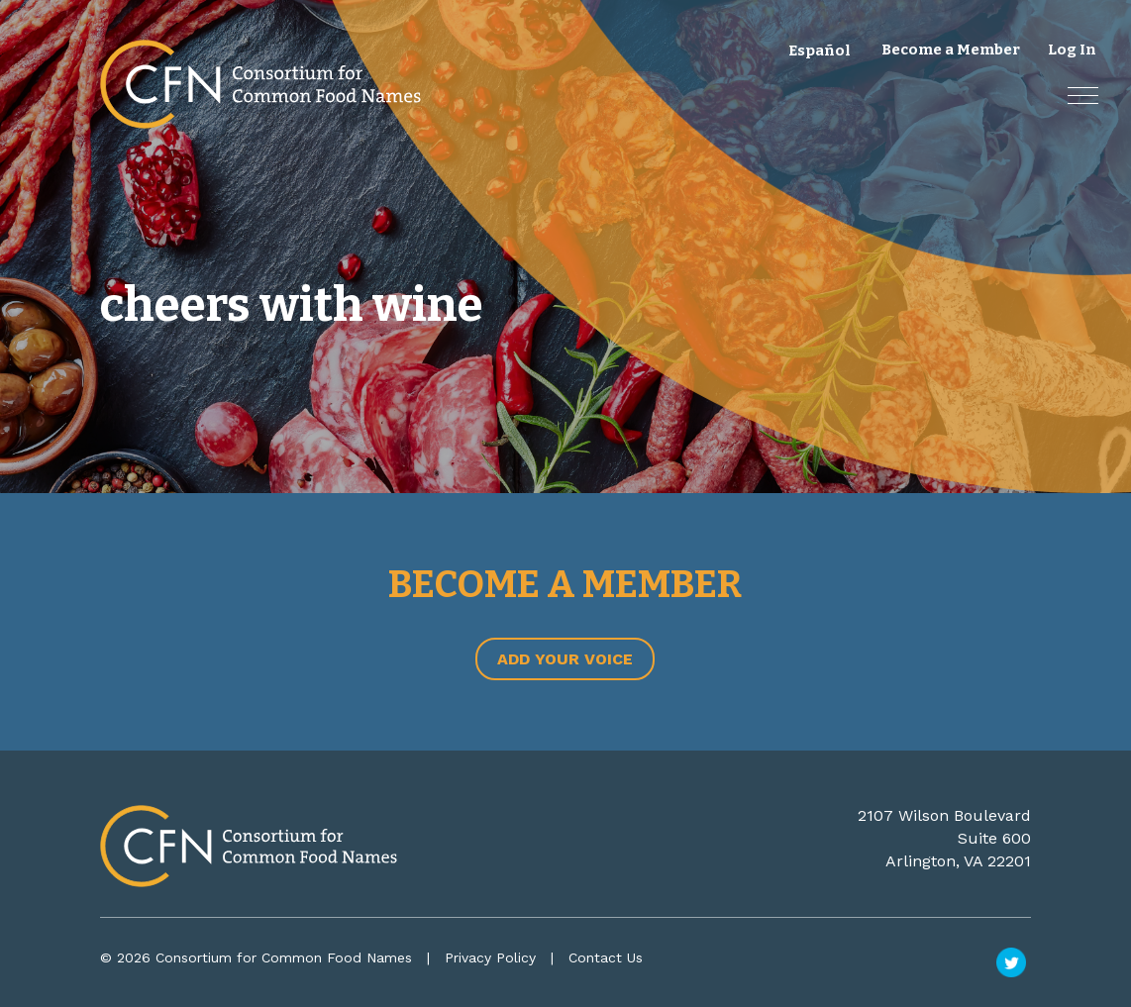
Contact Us (605, 957)
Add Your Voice (565, 659)
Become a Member (950, 49)
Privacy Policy (490, 957)
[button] (1083, 95)
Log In (1072, 49)
